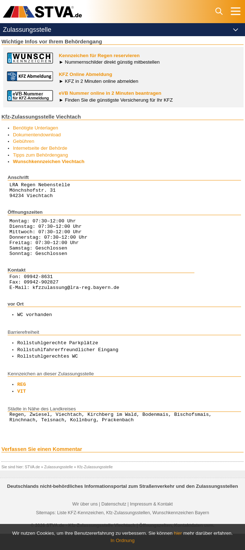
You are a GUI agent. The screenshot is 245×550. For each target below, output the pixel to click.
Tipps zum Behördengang (40, 155)
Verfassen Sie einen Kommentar (41, 465)
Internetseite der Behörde (40, 148)
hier (178, 533)
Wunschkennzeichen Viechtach (49, 161)
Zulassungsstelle (58, 483)
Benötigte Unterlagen (35, 128)
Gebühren (23, 141)
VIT (21, 405)
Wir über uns (85, 520)
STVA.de (32, 483)
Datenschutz (113, 520)
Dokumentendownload (37, 134)
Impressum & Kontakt (151, 520)
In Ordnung (123, 540)
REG (21, 399)
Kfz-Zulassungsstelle (95, 483)
